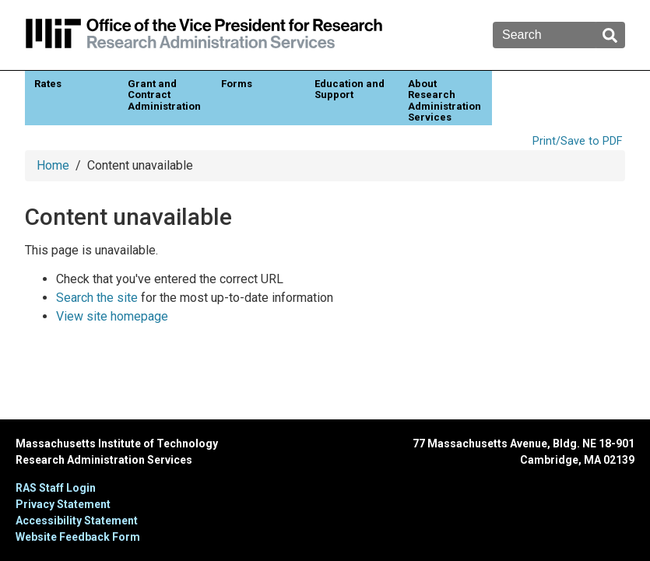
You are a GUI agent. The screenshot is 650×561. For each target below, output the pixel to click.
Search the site (97, 297)
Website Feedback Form (78, 537)
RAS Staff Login (56, 488)
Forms (236, 83)
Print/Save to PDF (577, 141)
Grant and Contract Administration (164, 95)
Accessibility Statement (77, 520)
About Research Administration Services (444, 100)
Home (53, 165)
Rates (47, 83)
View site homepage (112, 316)
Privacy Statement (63, 504)
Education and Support (349, 89)
